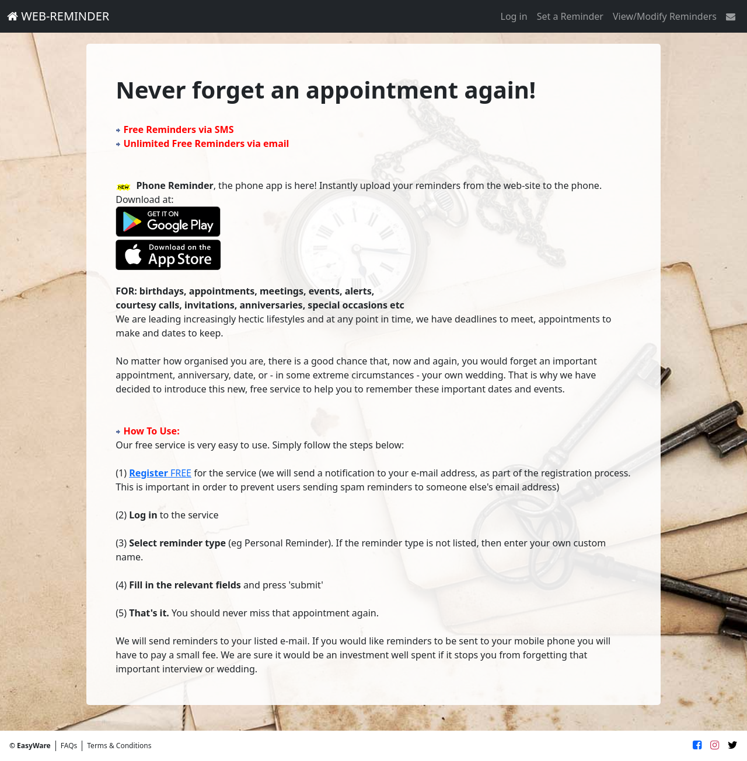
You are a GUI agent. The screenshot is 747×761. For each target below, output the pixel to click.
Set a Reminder (570, 16)
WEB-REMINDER (58, 16)
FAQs (69, 746)
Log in (514, 16)
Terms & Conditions (119, 746)
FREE (160, 473)
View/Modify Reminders (665, 16)
